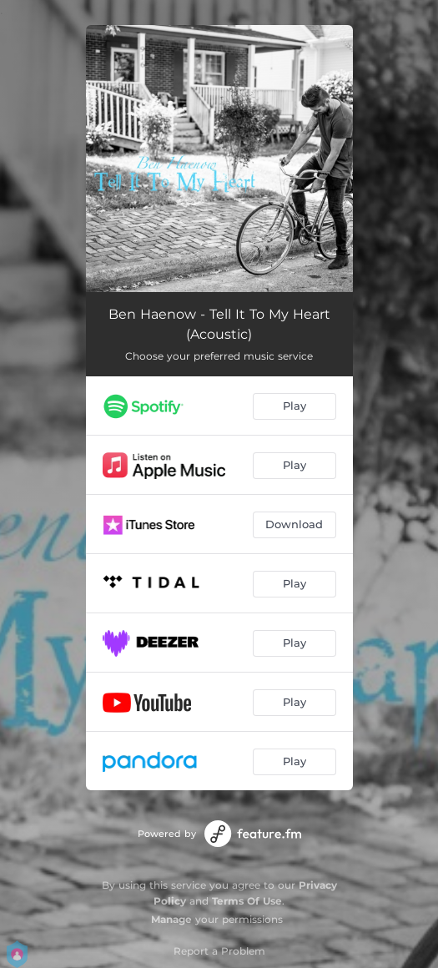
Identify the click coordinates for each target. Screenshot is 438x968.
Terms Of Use (247, 901)
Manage (171, 919)
